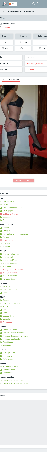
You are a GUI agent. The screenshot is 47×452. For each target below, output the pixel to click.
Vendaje (6, 319)
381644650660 (9, 23)
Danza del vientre (10, 289)
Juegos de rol (8, 316)
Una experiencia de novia (13, 333)
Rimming (6, 246)
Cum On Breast (9, 370)
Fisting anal (8, 356)
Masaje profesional (11, 254)
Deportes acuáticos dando (14, 380)
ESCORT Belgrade (7, 11)
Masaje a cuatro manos (13, 269)
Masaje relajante (10, 276)
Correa (6, 313)
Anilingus (7, 345)
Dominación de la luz (11, 303)
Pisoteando (7, 322)
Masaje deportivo (10, 273)
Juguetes (7, 217)
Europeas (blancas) (35, 63)
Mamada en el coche (11, 339)
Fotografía (7, 231)
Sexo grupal (8, 211)
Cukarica (17, 11)
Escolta (6, 228)
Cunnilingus (8, 342)
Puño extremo (9, 359)
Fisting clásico (9, 353)
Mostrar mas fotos (23, 180)
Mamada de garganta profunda (15, 336)
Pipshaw (6, 243)
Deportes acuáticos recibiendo (16, 383)
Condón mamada (10, 330)
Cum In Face (8, 373)
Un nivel (6, 204)
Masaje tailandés (10, 263)
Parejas (6, 237)
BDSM (5, 306)
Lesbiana (6, 293)
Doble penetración (10, 214)
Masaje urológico (10, 260)
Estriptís (6, 286)
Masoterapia (8, 266)
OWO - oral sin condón (12, 208)
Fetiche (6, 220)
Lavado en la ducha (11, 240)
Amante (6, 300)
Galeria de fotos (11, 79)
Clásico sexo (8, 201)
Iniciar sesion (37, 3)
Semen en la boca (10, 366)
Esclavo (6, 310)
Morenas (30, 70)
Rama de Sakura (9, 279)
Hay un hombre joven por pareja (16, 234)
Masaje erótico (9, 257)
